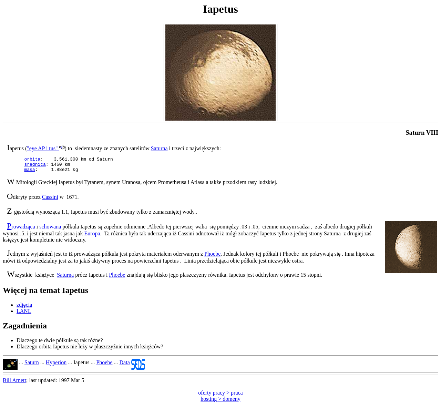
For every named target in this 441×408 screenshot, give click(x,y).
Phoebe (212, 257)
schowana (50, 230)
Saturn (31, 365)
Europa (92, 236)
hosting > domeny (220, 402)
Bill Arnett (14, 383)
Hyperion (56, 365)
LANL (24, 314)
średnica (34, 166)
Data (125, 365)
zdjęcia (24, 308)
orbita (32, 160)
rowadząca (23, 230)
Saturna (159, 148)
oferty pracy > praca (220, 396)
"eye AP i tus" (45, 148)
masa (29, 172)
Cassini (50, 200)
